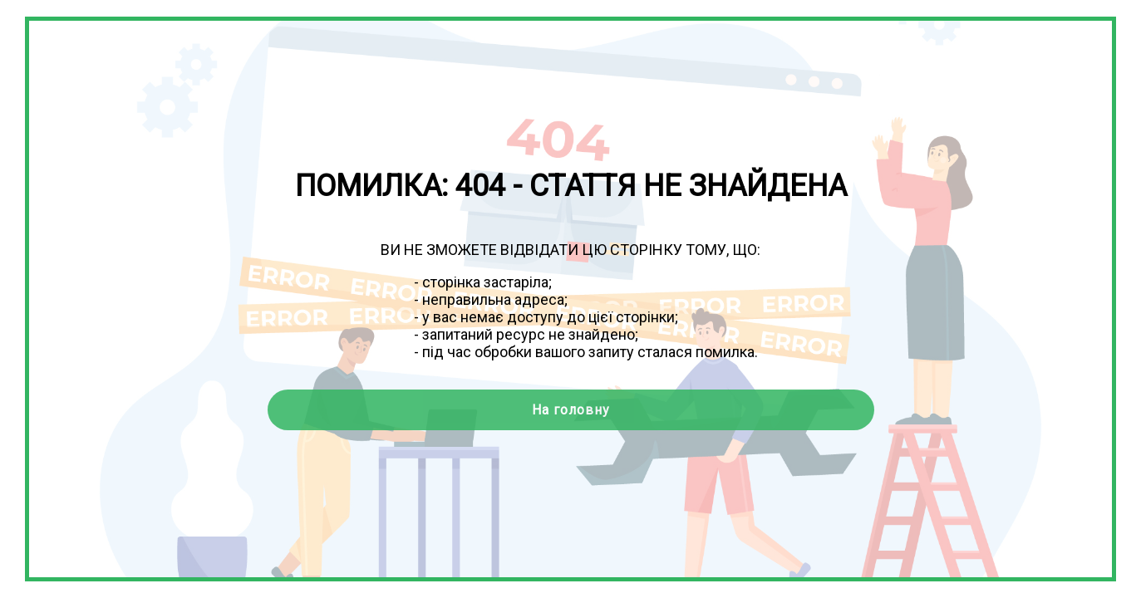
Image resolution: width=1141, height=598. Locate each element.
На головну (571, 410)
